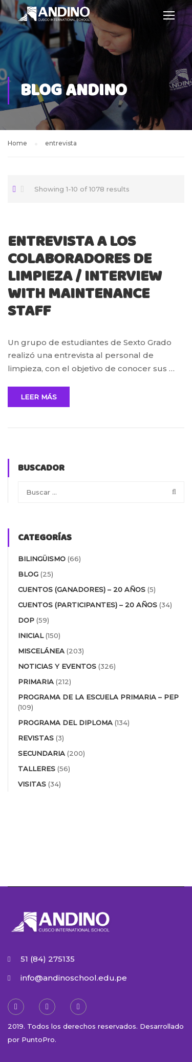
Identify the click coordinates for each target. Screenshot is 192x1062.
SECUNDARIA (41, 753)
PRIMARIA (36, 681)
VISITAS (32, 784)
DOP (26, 620)
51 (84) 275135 (47, 959)
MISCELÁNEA (41, 651)
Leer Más (38, 397)
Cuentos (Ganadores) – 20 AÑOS (81, 589)
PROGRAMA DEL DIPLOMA (65, 722)
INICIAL (31, 635)
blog (28, 574)
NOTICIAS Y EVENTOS (57, 666)
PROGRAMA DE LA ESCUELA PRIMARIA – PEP (98, 697)
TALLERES (36, 768)
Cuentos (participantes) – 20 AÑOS (87, 605)
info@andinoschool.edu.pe (73, 978)
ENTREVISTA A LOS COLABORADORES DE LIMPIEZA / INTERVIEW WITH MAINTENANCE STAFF (85, 277)
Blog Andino (76, 90)
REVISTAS (36, 738)
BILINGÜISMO (42, 559)
